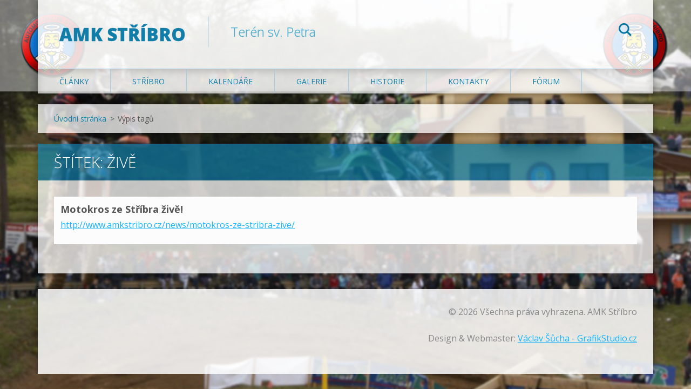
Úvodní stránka (80, 119)
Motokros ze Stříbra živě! (121, 209)
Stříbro (148, 82)
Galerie (311, 82)
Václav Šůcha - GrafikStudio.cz (577, 339)
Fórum (546, 82)
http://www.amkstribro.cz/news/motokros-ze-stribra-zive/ (177, 225)
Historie (387, 82)
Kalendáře (230, 82)
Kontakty (468, 82)
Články (74, 82)
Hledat (625, 31)
